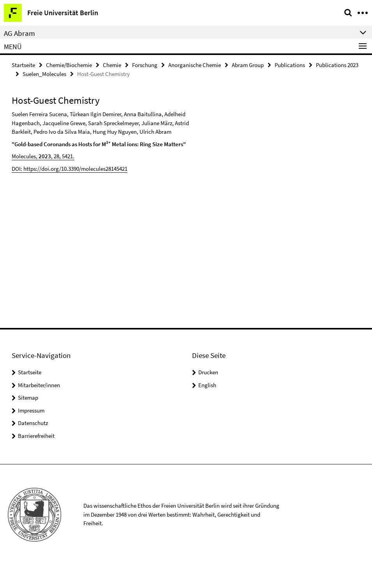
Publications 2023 (337, 65)
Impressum (31, 410)
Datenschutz (33, 423)
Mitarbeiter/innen (39, 385)
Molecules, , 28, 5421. (43, 156)
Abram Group (248, 65)
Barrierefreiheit (36, 435)
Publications (290, 65)
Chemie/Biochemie (69, 65)
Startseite (23, 65)
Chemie (112, 65)
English (207, 385)
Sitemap (28, 397)
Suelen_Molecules (44, 74)
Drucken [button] (208, 372)
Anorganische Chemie (194, 65)
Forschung (144, 65)
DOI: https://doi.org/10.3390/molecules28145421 (69, 168)
